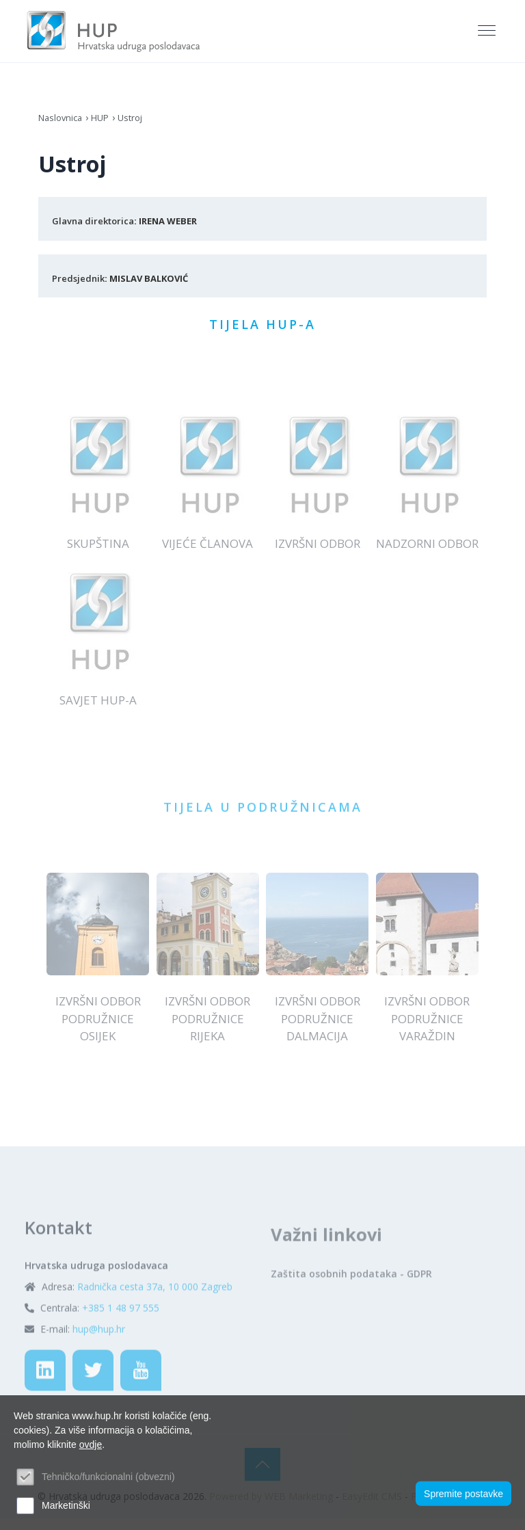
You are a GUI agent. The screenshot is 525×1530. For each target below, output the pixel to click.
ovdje (90, 1444)
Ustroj (138, 124)
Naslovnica (62, 124)
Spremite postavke (463, 1491)
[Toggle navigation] (488, 35)
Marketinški (66, 1505)
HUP (106, 124)
